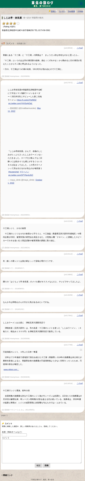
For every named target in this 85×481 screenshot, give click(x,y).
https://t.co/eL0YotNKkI (26, 100)
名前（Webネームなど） (12, 432)
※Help (80, 11)
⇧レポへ (62, 11)
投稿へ (53, 11)
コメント (6, 438)
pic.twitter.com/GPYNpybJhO (20, 175)
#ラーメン (24, 172)
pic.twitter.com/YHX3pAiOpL (20, 103)
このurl (80, 48)
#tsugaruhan (13, 172)
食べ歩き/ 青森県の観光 (33, 18)
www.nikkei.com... (11, 370)
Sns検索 (71, 11)
